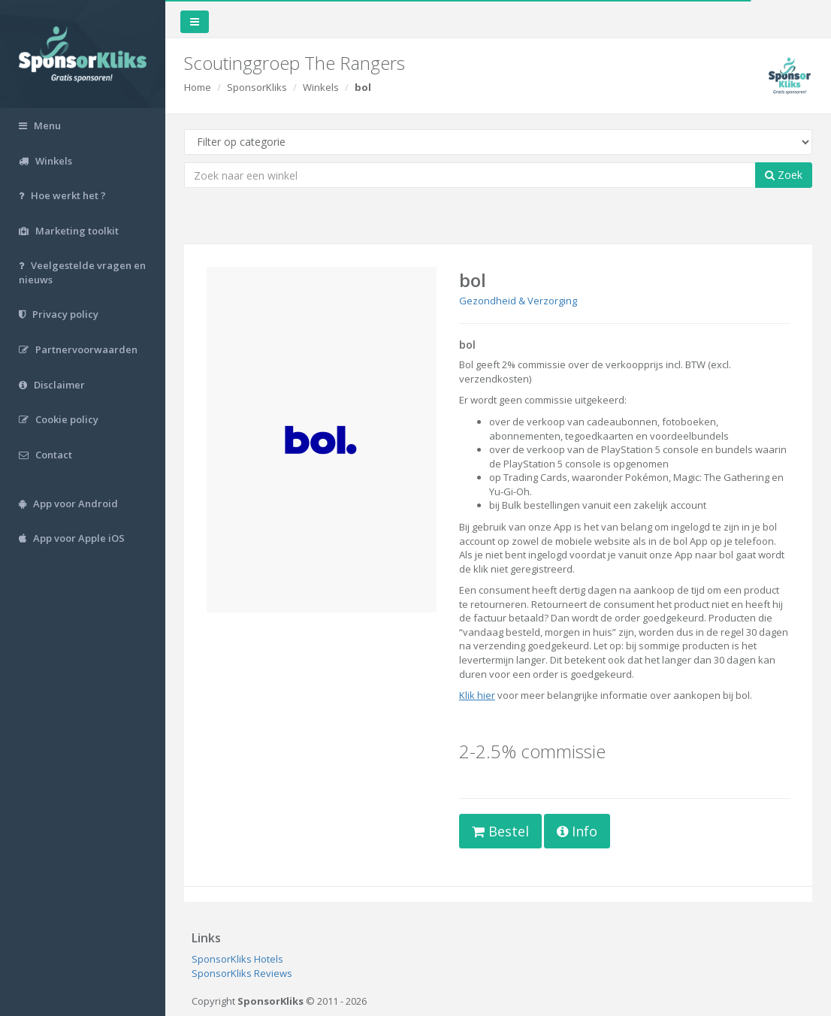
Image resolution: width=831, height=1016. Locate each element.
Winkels (321, 87)
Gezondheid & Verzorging (518, 300)
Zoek (783, 175)
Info (577, 831)
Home (197, 87)
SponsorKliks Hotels (237, 959)
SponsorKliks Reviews (242, 973)
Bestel (500, 831)
